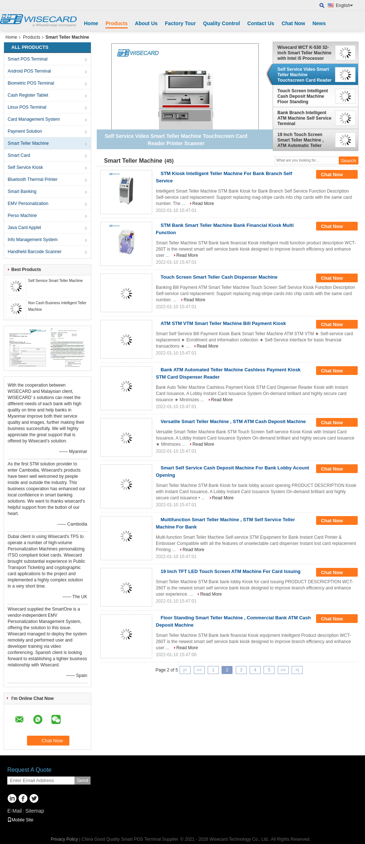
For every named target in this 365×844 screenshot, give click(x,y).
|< (185, 670)
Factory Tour (180, 23)
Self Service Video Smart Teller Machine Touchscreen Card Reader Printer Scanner (304, 75)
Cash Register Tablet (28, 95)
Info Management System (33, 239)
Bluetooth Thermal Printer (33, 179)
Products (116, 23)
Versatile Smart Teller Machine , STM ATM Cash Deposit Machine (233, 421)
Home (91, 23)
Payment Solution (25, 131)
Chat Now (293, 23)
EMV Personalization (28, 203)
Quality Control (221, 23)
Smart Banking (22, 191)
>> (283, 670)
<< (199, 670)
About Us (146, 23)
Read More (203, 203)
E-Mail (14, 811)
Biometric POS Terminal (31, 83)
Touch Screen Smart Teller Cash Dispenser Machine (219, 277)
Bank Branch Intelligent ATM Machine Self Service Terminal (304, 118)
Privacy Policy (64, 839)
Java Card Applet (24, 227)
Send (82, 780)
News (319, 23)
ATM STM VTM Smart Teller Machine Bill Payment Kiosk (223, 323)
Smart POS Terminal (27, 59)
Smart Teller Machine (28, 143)
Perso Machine (22, 215)
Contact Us (260, 23)
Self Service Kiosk (25, 167)
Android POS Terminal (29, 71)
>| (297, 670)
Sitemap (34, 811)
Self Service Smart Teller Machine (55, 281)
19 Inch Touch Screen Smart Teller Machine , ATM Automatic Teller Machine (300, 140)
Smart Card (19, 155)
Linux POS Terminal (27, 107)
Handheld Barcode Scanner (34, 251)
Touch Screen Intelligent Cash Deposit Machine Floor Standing (302, 96)
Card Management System (34, 119)
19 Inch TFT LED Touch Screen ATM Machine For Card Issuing (230, 571)
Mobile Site (20, 819)
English (344, 5)
